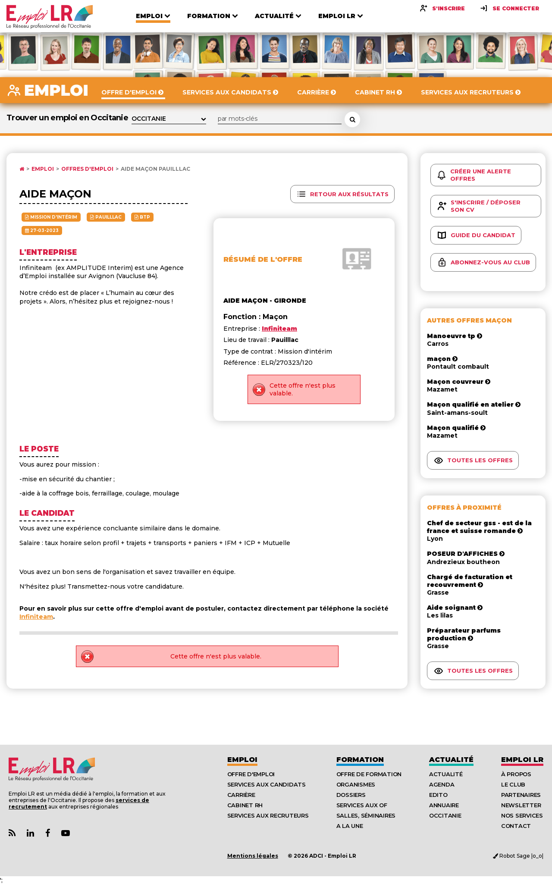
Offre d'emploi (251, 774)
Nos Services (522, 815)
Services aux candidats (266, 784)
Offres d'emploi (87, 169)
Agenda (441, 784)
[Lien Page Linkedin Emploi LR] (30, 833)
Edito (438, 794)
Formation (360, 759)
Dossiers (351, 794)
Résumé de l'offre (262, 259)
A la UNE (349, 825)
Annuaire (444, 805)
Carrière (241, 794)
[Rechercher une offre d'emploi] (352, 119)
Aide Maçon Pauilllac (155, 169)
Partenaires (521, 794)
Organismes (355, 784)
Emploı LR (522, 759)
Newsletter (521, 805)
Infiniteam (36, 617)
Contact (516, 825)
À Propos (516, 774)
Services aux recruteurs (268, 815)
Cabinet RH (245, 805)
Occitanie (445, 815)
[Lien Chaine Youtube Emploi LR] (65, 833)
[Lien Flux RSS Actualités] (12, 833)
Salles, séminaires (365, 815)
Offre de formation (368, 774)
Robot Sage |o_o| (518, 856)
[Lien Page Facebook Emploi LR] (47, 833)
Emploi (42, 169)
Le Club (513, 784)
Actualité (451, 759)
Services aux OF (361, 805)
